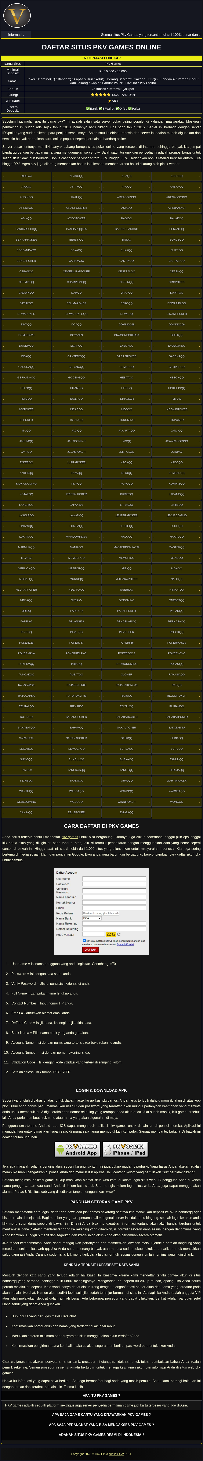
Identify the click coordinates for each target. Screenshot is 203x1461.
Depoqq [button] (126, 303)
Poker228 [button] (26, 642)
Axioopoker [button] (76, 218)
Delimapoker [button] (76, 303)
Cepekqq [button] (176, 271)
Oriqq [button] (26, 610)
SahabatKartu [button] (127, 717)
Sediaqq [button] (176, 738)
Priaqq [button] (76, 663)
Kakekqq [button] (26, 473)
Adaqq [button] (126, 176)
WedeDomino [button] (26, 801)
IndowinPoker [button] (177, 409)
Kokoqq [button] (126, 483)
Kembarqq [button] (177, 473)
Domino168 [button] (126, 324)
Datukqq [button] (26, 303)
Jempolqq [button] (126, 451)
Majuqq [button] (127, 536)
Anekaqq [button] (176, 186)
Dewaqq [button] (126, 313)
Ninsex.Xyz (116, 1454)
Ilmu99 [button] (177, 398)
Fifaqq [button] (26, 356)
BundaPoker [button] (26, 260)
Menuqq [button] (176, 557)
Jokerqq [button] (26, 462)
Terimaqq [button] (176, 770)
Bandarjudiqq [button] (26, 229)
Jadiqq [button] (76, 430)
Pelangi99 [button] (76, 621)
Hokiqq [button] (26, 398)
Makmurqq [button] (26, 547)
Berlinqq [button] (76, 239)
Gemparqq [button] (177, 366)
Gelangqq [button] (76, 366)
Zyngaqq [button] (126, 812)
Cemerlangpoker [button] (76, 271)
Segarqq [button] (26, 748)
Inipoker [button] (26, 420)
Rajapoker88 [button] (76, 685)
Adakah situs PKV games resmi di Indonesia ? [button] (101, 1435)
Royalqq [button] (126, 706)
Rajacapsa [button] (26, 685)
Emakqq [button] (76, 345)
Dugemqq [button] (26, 345)
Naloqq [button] (177, 579)
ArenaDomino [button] (176, 197)
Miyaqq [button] (176, 568)
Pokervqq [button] (26, 663)
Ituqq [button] (26, 430)
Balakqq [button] (176, 218)
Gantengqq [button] (77, 356)
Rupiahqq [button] (176, 706)
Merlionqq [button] (26, 568)
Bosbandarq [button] (26, 250)
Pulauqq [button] (177, 663)
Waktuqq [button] (26, 791)
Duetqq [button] (177, 335)
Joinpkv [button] (177, 451)
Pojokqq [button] (176, 632)
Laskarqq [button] (26, 515)
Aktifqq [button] (76, 186)
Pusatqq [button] (76, 674)
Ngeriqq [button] (126, 589)
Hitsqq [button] (126, 388)
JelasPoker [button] (76, 451)
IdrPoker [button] (126, 398)
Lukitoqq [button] (26, 536)
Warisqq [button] (126, 791)
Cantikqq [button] (126, 260)
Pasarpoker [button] (126, 610)
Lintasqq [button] (26, 526)
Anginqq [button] (26, 197)
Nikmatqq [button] (176, 589)
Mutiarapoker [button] (127, 579)
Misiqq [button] (126, 568)
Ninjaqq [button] (26, 600)
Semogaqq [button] (76, 748)
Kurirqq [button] (126, 494)
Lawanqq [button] (76, 515)
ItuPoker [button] (177, 420)
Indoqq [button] (126, 409)
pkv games (69, 837)
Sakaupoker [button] (126, 727)
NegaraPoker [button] (26, 589)
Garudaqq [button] (26, 366)
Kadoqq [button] (177, 462)
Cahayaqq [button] (76, 260)
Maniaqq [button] (76, 547)
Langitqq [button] (26, 504)
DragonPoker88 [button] (126, 335)
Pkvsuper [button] (126, 632)
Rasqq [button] (177, 685)
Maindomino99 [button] (76, 536)
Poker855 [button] (126, 642)
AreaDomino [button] (126, 197)
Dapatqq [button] (176, 292)
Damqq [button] (76, 292)
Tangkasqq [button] (76, 770)
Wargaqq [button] (76, 791)
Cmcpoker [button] (177, 282)
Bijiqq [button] (126, 239)
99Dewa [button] (26, 176)
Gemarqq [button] (126, 366)
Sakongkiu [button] (176, 727)
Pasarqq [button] (176, 610)
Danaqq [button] (127, 292)
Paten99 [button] (26, 621)
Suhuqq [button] (177, 748)
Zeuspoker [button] (76, 812)
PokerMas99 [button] (176, 642)
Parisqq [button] (76, 610)
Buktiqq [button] (176, 250)
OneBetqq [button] (177, 600)
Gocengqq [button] (76, 377)
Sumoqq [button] (26, 759)
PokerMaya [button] (26, 653)
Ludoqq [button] (176, 526)
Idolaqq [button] (76, 398)
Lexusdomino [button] (177, 515)
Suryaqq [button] (126, 759)
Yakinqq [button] (26, 812)
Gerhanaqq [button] (26, 377)
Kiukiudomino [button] (26, 483)
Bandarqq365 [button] (76, 229)
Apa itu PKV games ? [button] (101, 1395)
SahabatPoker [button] (177, 717)
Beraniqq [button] (176, 229)
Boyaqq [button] (76, 250)
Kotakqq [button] (26, 494)
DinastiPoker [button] (176, 313)
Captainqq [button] (177, 260)
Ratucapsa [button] (26, 695)
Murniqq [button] (76, 579)
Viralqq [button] (126, 780)
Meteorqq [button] (76, 568)
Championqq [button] (76, 282)
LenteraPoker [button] (126, 515)
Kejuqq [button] (126, 473)
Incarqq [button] (76, 409)
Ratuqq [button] (127, 695)
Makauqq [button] (177, 536)
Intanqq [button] (76, 420)
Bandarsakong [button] (126, 229)
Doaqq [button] (76, 324)
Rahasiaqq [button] (176, 674)
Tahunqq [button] (177, 759)
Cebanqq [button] (26, 271)
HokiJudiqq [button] (176, 388)
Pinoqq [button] (26, 632)
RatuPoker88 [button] (76, 695)
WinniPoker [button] (126, 801)
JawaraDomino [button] (176, 441)
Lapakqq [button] (126, 504)
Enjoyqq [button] (126, 345)
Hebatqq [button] (126, 377)
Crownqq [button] (26, 292)
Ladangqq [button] (177, 494)
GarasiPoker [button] (127, 356)
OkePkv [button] (76, 600)
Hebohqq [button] (177, 377)
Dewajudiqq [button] (176, 303)
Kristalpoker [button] (76, 494)
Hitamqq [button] (76, 388)
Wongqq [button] (176, 801)
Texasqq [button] (26, 780)
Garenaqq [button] (177, 356)
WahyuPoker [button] (176, 780)
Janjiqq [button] (176, 430)
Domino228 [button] (26, 335)
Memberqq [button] (76, 557)
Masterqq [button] (176, 547)
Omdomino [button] (126, 600)
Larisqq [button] (177, 504)
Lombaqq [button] (76, 526)
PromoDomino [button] (127, 663)
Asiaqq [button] (126, 207)
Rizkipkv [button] (76, 706)
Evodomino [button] (176, 345)
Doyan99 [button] (76, 335)
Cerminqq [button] (26, 282)
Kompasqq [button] (177, 483)
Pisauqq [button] (76, 632)
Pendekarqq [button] (126, 621)
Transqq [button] (76, 780)
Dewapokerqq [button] (76, 313)
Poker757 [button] (76, 642)
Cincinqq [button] (126, 282)
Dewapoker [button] (26, 313)
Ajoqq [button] (26, 186)
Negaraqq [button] (76, 589)
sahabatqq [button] (26, 727)
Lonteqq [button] (126, 526)
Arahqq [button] (76, 197)
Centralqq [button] (126, 271)
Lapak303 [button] (76, 504)
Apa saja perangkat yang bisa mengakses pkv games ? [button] (101, 1425)
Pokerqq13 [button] (126, 653)
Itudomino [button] (126, 420)
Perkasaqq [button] (176, 621)
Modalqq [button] (26, 579)
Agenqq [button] (177, 176)
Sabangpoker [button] (76, 717)
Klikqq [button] (76, 483)
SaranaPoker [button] (76, 738)
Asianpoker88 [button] (76, 207)
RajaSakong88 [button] (126, 685)
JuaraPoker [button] (76, 462)
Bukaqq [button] (127, 250)
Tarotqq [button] (126, 770)
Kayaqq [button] (76, 473)
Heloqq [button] (26, 388)
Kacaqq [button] (127, 462)
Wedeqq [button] (76, 801)
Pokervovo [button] (176, 653)
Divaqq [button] (26, 324)
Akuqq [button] (126, 186)
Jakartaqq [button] (126, 430)
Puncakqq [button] (26, 674)
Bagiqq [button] (126, 218)
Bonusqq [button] (177, 239)
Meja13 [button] (26, 557)
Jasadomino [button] (76, 441)
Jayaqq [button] (26, 451)
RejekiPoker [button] (176, 695)
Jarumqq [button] (26, 441)
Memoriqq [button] (126, 557)
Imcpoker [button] (26, 409)
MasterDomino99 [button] (126, 547)
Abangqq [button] (76, 176)
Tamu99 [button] (26, 770)
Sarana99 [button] (26, 738)
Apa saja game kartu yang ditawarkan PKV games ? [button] (101, 1414)
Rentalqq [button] (26, 706)
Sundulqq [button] (76, 759)
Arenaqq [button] (26, 207)
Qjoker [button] (126, 674)
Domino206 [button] (177, 324)
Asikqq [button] (26, 218)
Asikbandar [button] (177, 207)
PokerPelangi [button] (76, 653)
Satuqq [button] (126, 738)
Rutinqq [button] (26, 717)
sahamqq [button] (76, 727)
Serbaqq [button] (126, 748)
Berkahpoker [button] (26, 239)
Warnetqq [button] (177, 791)
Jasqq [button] (126, 441)
